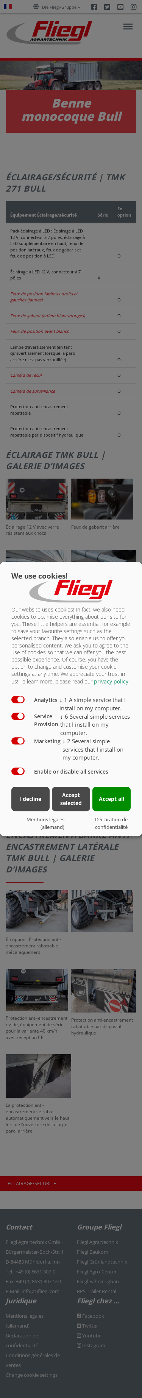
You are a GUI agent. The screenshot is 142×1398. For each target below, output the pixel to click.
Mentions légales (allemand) (45, 823)
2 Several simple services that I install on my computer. (92, 749)
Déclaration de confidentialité (111, 823)
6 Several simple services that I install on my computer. (95, 725)
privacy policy (111, 681)
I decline (30, 798)
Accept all (111, 798)
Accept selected (71, 799)
